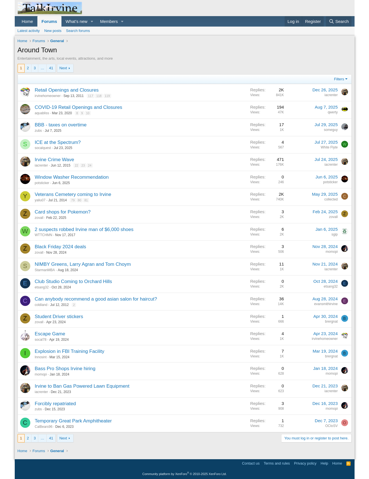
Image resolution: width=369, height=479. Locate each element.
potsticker (42, 183)
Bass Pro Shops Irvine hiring (65, 368)
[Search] (339, 21)
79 (72, 200)
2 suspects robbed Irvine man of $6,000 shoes (84, 229)
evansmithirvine (326, 304)
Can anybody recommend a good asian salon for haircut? (96, 299)
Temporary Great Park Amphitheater (73, 421)
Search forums (78, 31)
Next (63, 68)
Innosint (41, 357)
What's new (77, 21)
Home (27, 21)
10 (87, 113)
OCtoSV (331, 426)
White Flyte (329, 147)
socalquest (43, 148)
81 (86, 200)
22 (76, 165)
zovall (39, 218)
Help (324, 463)
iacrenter (331, 95)
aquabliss (42, 113)
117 (90, 96)
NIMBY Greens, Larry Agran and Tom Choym (83, 264)
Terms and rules (277, 463)
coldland (41, 305)
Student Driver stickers (59, 316)
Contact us (250, 463)
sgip (334, 234)
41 (51, 68)
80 (79, 200)
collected (331, 199)
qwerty (333, 112)
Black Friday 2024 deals (60, 246)
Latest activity (29, 31)
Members (109, 21)
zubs (38, 131)
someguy (331, 130)
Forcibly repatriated (55, 403)
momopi (332, 252)
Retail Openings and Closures (67, 90)
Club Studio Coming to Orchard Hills (73, 281)
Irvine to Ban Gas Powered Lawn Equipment (82, 386)
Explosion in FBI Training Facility (69, 351)
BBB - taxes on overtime (61, 125)
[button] (92, 21)
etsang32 (42, 287)
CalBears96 (44, 427)
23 (83, 165)
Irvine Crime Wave (54, 159)
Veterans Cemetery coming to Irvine (73, 194)
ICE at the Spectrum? (58, 142)
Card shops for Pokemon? (63, 212)
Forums (49, 21)
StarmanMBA (45, 270)
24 (89, 165)
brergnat (331, 321)
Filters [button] (339, 79)
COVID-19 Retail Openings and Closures (78, 107)
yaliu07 (40, 200)
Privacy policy (305, 463)
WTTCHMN (43, 235)
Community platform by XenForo (184, 474)
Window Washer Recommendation (72, 177)
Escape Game (50, 333)
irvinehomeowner (48, 96)
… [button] (42, 68)
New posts (52, 31)
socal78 (40, 340)
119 (107, 96)
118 (98, 96)
